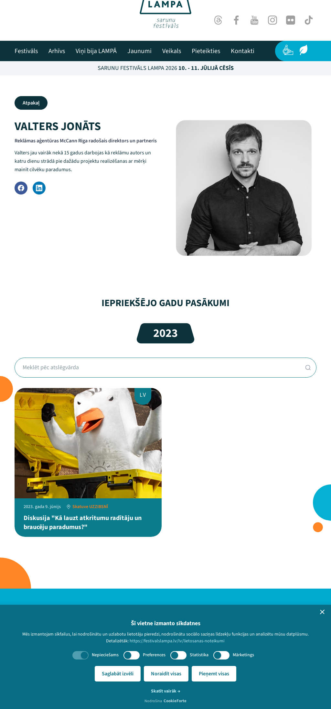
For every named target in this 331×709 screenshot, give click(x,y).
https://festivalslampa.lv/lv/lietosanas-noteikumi (177, 641)
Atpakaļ (31, 102)
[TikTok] (308, 20)
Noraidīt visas (166, 673)
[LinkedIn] (39, 188)
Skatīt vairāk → (165, 691)
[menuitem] (26, 51)
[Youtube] (254, 20)
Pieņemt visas (214, 673)
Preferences (154, 655)
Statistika (199, 655)
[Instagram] (272, 20)
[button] (322, 612)
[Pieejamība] (288, 50)
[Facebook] (236, 20)
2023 (165, 333)
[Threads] (218, 20)
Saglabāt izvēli (117, 673)
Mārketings (243, 655)
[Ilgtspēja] (303, 50)
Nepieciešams (105, 655)
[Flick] (290, 20)
